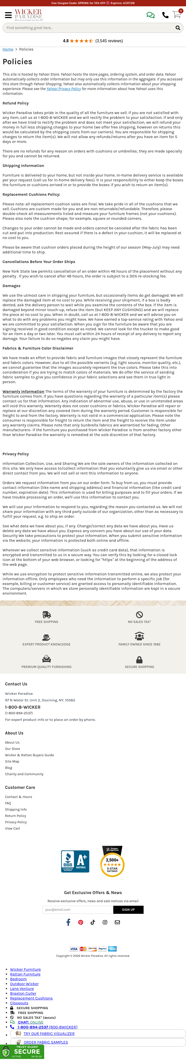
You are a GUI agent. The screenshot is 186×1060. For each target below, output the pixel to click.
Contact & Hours (18, 797)
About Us (12, 742)
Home (8, 49)
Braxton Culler (23, 993)
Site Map (12, 761)
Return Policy (15, 816)
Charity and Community (24, 774)
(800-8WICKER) (43, 1027)
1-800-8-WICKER (22, 707)
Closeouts (19, 1003)
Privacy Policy (16, 822)
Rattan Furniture (25, 974)
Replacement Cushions (31, 998)
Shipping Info (16, 809)
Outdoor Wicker (24, 983)
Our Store (12, 749)
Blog (8, 768)
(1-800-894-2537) (19, 713)
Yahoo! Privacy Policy (63, 88)
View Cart (12, 828)
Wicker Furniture (25, 969)
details (49, 1018)
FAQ (8, 803)
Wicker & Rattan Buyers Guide (29, 755)
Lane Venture (22, 988)
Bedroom (18, 979)
